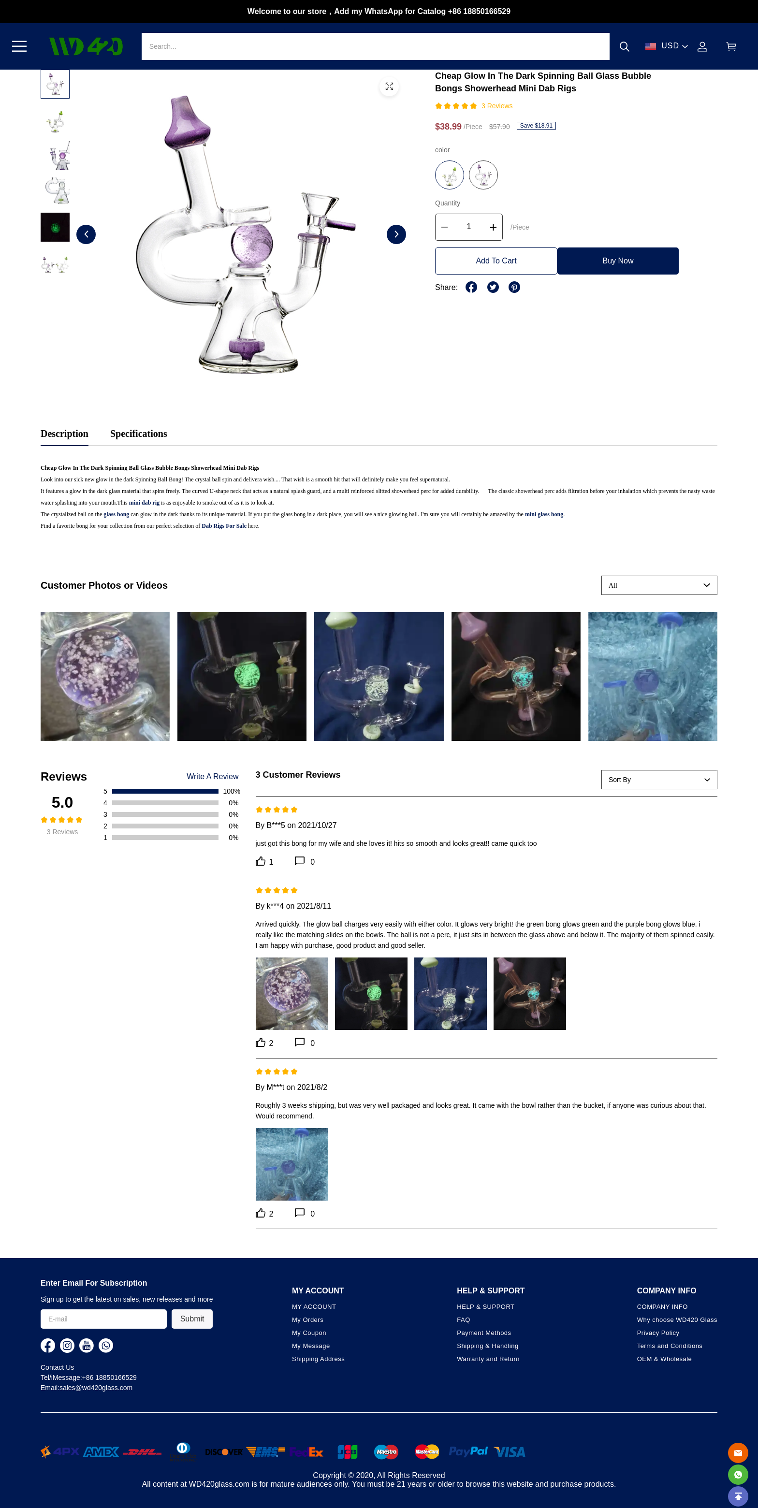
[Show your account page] (702, 47)
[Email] (738, 1453)
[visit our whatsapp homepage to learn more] (106, 1345)
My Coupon (309, 1332)
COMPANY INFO (662, 1306)
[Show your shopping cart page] (731, 47)
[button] (19, 46)
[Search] (376, 46)
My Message (311, 1345)
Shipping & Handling (487, 1345)
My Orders (307, 1319)
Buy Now (617, 261)
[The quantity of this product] (468, 227)
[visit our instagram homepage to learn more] (67, 1345)
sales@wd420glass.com (95, 1388)
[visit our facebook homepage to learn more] (48, 1345)
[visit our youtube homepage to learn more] (86, 1345)
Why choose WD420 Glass (677, 1319)
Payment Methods (484, 1332)
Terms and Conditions (670, 1345)
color (442, 150)
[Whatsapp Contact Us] (738, 1474)
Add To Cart (496, 261)
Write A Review (212, 777)
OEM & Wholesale (664, 1359)
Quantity (447, 203)
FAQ (463, 1319)
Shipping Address (318, 1359)
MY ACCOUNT (314, 1306)
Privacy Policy (658, 1332)
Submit (192, 1319)
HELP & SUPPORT (485, 1306)
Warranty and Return (488, 1359)
